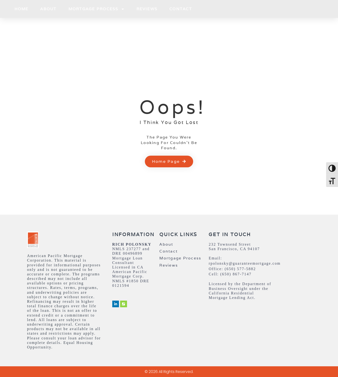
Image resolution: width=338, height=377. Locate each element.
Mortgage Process (97, 9)
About (48, 8)
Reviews (147, 8)
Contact (180, 8)
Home (22, 8)
